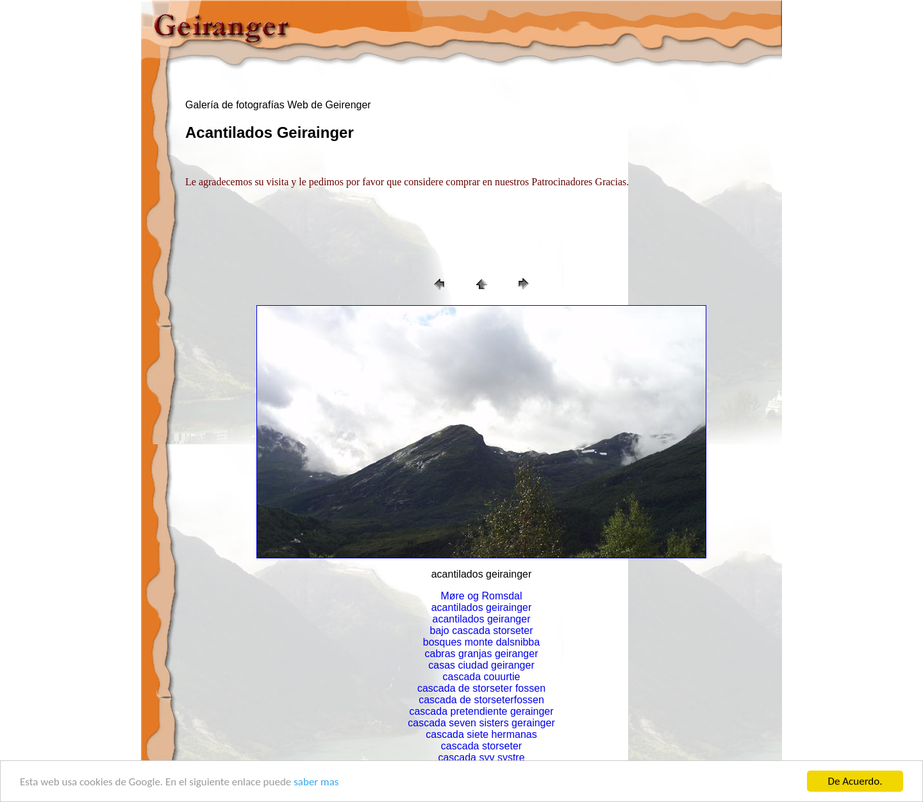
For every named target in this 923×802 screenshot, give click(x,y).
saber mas (316, 782)
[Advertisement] (249, 227)
